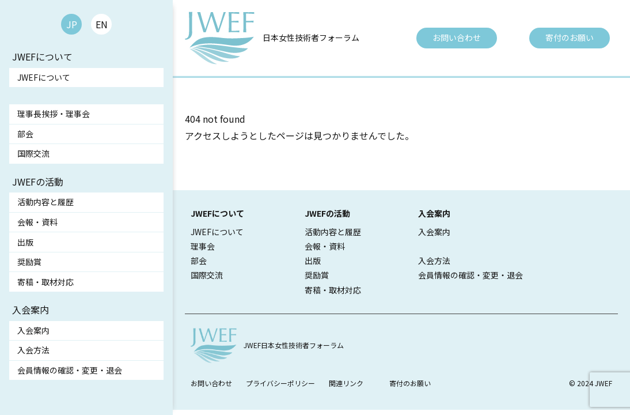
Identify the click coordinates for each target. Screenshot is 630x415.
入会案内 (33, 330)
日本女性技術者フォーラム (311, 37)
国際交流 (33, 153)
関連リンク (346, 383)
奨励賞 (29, 261)
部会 (25, 133)
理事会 (203, 246)
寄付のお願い (569, 37)
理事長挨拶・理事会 (53, 113)
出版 (25, 242)
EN (102, 24)
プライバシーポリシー (280, 383)
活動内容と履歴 (45, 201)
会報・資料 (37, 222)
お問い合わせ (456, 37)
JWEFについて (43, 77)
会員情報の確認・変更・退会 (69, 370)
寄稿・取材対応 (45, 282)
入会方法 (33, 350)
